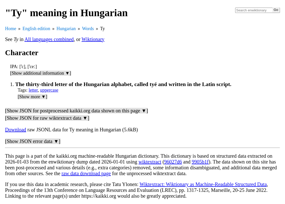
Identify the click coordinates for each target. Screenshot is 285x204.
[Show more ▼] (32, 96)
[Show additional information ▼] (40, 73)
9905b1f (200, 162)
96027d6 (173, 162)
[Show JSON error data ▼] (32, 141)
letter (33, 90)
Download (15, 129)
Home (10, 28)
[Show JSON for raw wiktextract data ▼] (47, 118)
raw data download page (86, 173)
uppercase (49, 90)
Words (88, 28)
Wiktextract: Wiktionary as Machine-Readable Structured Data (203, 184)
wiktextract (150, 162)
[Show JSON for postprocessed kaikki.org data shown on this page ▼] (76, 110)
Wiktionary (93, 39)
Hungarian (66, 28)
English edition (36, 28)
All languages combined (49, 39)
